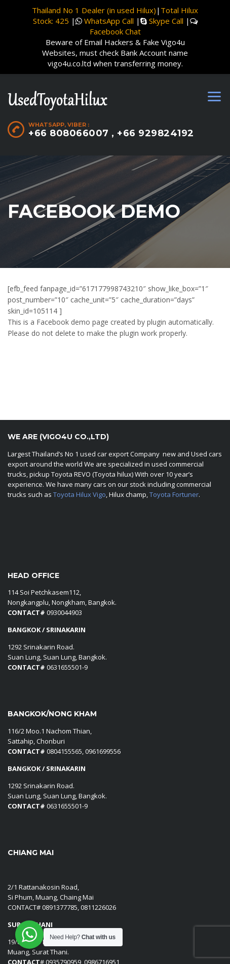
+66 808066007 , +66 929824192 (111, 133)
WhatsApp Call (109, 21)
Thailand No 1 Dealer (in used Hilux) (94, 10)
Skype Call (166, 21)
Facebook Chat (115, 31)
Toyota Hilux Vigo (79, 494)
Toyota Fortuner (174, 494)
